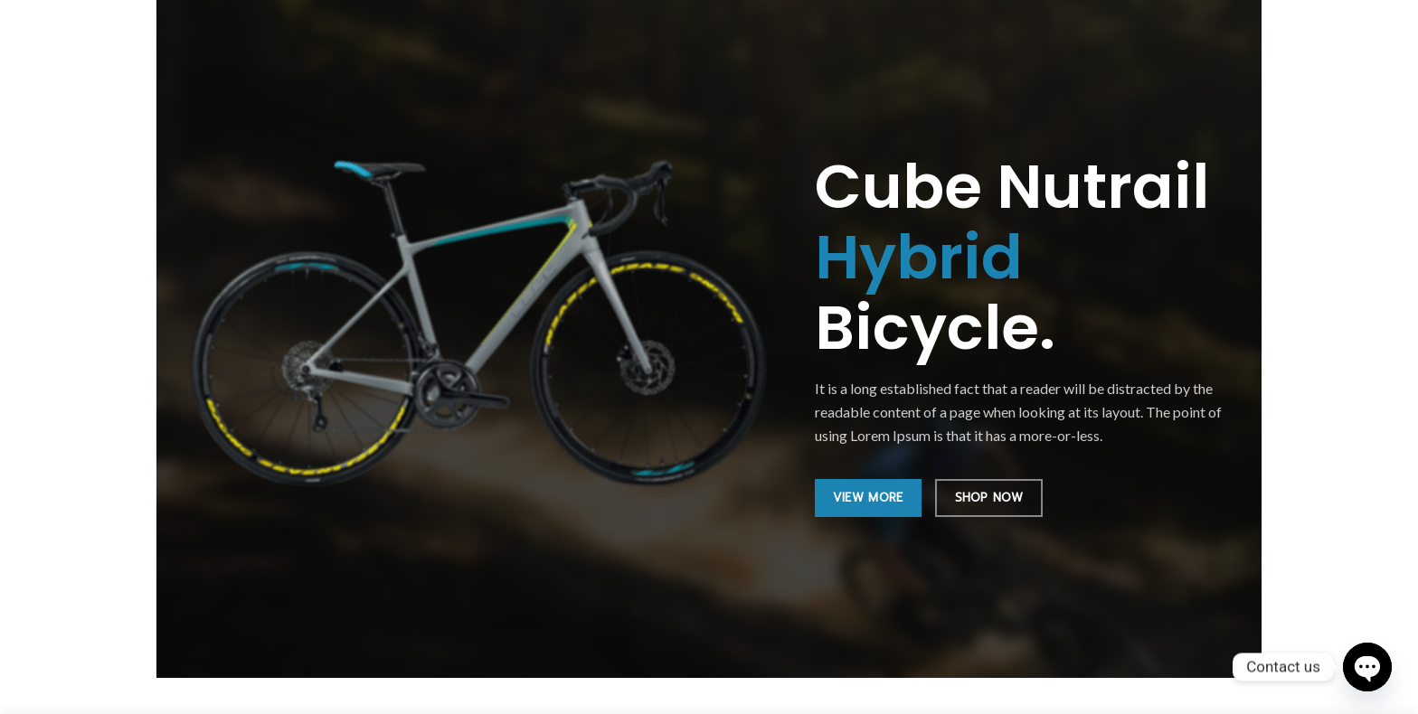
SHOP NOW (989, 497)
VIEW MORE (868, 497)
